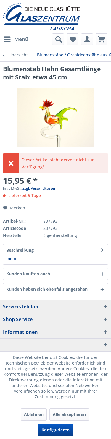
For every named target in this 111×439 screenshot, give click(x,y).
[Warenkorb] (101, 39)
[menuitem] (15, 39)
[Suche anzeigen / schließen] (58, 39)
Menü (16, 39)
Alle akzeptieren (69, 414)
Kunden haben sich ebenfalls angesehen (47, 289)
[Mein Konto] (87, 39)
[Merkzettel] (72, 39)
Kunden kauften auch (28, 274)
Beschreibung (20, 250)
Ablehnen (34, 414)
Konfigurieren (55, 430)
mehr (11, 258)
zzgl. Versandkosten (39, 188)
